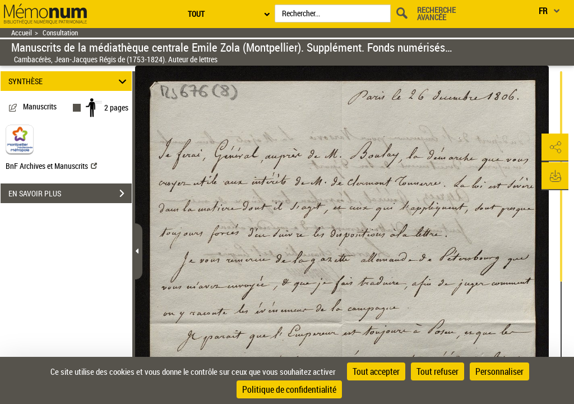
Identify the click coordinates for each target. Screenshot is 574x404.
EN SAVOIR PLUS (70, 193)
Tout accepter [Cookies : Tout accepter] (376, 371)
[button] (554, 147)
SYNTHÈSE (69, 81)
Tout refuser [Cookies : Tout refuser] (437, 371)
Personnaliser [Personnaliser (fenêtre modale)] (499, 371)
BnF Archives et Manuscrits (51, 165)
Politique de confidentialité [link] (289, 389)
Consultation (60, 33)
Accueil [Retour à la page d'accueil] (21, 33)
